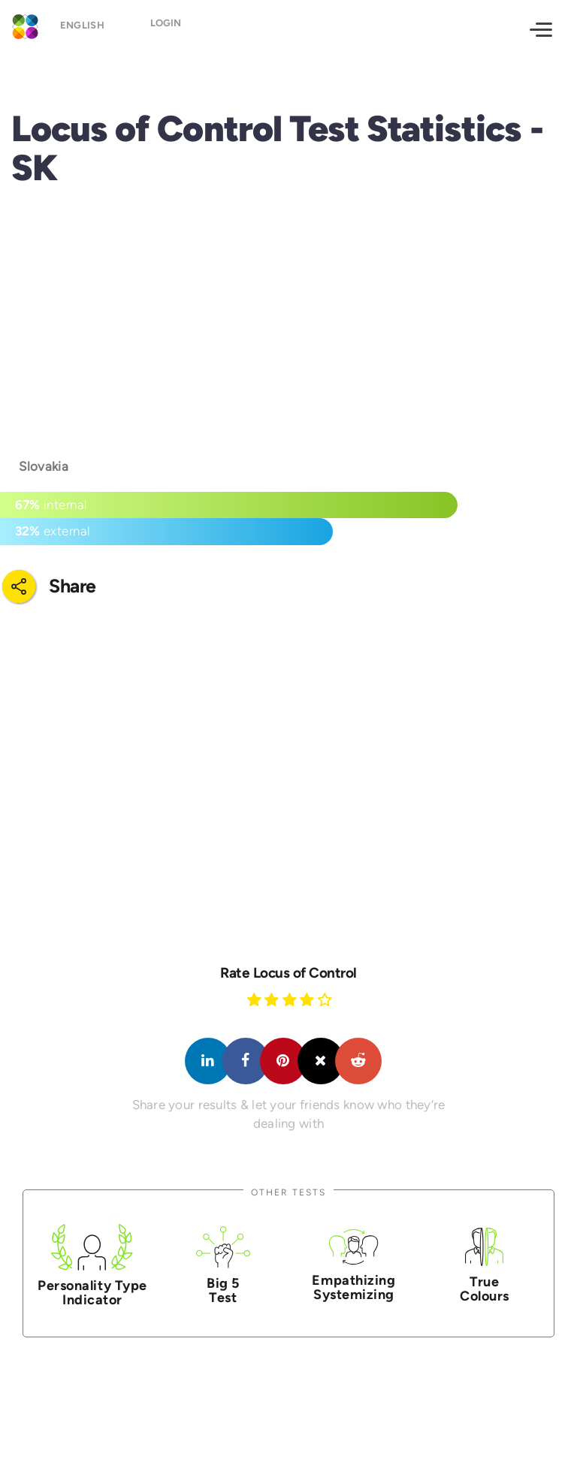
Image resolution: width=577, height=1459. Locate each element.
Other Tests (288, 1192)
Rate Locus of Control (288, 972)
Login (167, 28)
